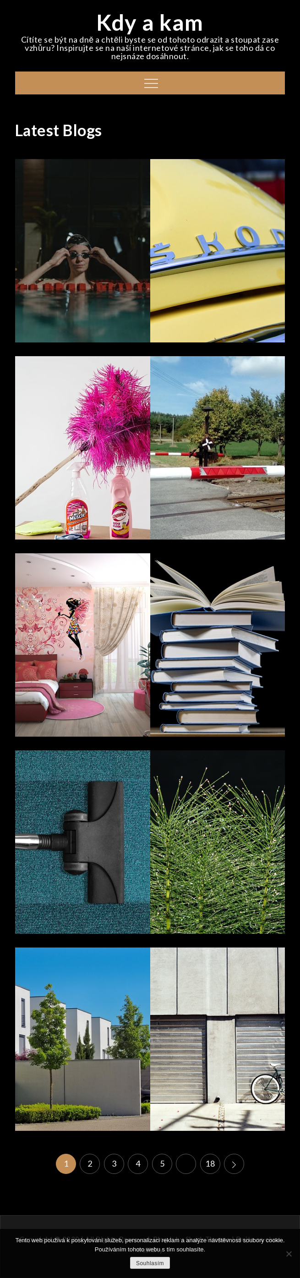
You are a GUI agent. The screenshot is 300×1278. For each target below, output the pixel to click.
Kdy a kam (150, 22)
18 (210, 1163)
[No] (288, 1253)
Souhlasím (150, 1263)
